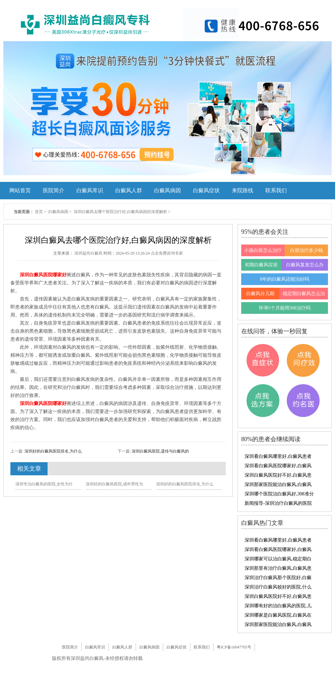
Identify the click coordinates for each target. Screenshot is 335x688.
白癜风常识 (89, 190)
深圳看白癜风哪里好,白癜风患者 (278, 456)
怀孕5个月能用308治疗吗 (285, 308)
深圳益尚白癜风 (89, 253)
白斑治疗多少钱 (306, 250)
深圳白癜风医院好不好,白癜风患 (278, 475)
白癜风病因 (167, 190)
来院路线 (242, 190)
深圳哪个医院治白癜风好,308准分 (279, 493)
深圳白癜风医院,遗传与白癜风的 (160, 451)
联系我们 (276, 190)
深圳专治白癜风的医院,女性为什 (44, 484)
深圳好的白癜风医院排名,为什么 (52, 451)
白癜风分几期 (260, 293)
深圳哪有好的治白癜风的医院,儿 (278, 605)
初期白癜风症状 (261, 264)
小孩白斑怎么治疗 (263, 250)
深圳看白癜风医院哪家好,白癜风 (278, 465)
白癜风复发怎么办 (305, 264)
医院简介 (53, 190)
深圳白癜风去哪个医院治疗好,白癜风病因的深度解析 (121, 211)
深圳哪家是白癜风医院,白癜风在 (278, 615)
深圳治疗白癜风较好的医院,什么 (278, 587)
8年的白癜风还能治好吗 (284, 279)
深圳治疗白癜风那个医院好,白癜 (278, 577)
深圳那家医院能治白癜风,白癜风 (278, 484)
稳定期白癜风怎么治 (304, 293)
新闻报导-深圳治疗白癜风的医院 (278, 503)
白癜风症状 (206, 190)
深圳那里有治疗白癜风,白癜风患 (278, 568)
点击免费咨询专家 (167, 253)
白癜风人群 (128, 190)
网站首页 (20, 190)
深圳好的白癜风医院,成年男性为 (114, 484)
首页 (39, 211)
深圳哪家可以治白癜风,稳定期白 (278, 558)
